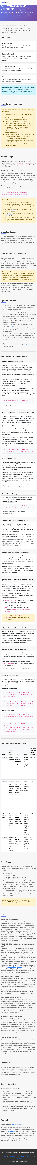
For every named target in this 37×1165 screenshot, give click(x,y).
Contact (18, 1158)
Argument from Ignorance (14, 967)
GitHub (18, 1124)
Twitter (13, 1124)
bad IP (14, 326)
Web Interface (12, 1156)
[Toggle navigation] (34, 2)
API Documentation (23, 1156)
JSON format (28, 345)
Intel (4, 2)
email (23, 1124)
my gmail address (10, 1131)
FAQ (32, 1156)
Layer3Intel (22, 655)
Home (4, 1156)
